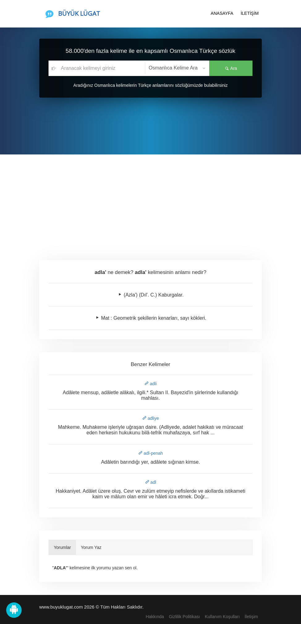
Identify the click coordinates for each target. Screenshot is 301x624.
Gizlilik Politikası (184, 616)
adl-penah (150, 453)
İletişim (251, 616)
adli (150, 383)
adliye (150, 418)
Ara (231, 68)
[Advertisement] (150, 201)
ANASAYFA (222, 13)
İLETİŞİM (250, 13)
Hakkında (155, 616)
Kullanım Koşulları (222, 616)
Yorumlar (62, 547)
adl (150, 482)
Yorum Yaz (91, 547)
